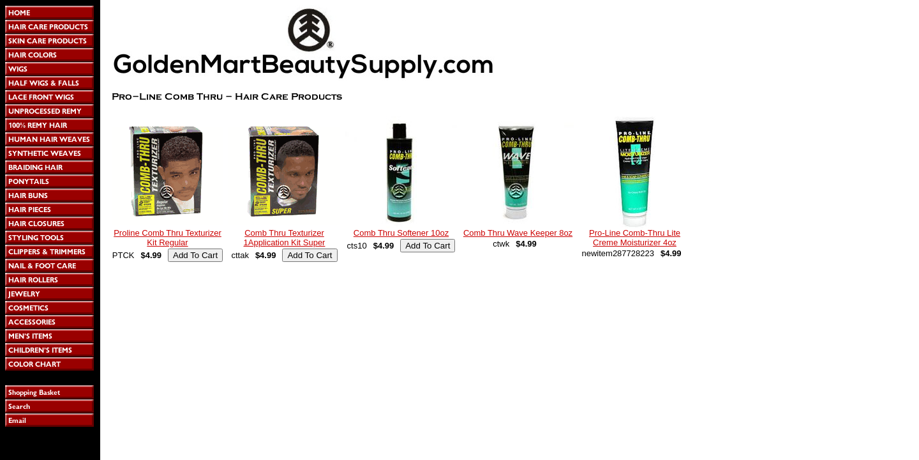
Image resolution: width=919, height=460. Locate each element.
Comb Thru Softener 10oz (401, 233)
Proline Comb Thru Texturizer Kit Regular (167, 237)
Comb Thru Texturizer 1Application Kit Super (284, 237)
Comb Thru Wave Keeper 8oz (517, 233)
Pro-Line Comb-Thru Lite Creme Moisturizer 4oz (634, 237)
